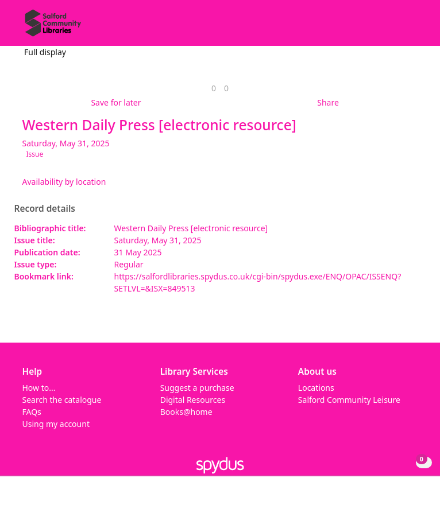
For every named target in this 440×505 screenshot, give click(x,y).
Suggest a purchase (197, 387)
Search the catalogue (62, 399)
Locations (316, 387)
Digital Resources (192, 399)
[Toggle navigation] (414, 27)
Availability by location (64, 181)
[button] (400, 27)
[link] (213, 88)
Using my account (56, 423)
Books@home (186, 411)
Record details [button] (44, 209)
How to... (39, 387)
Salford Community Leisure (349, 399)
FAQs (31, 411)
